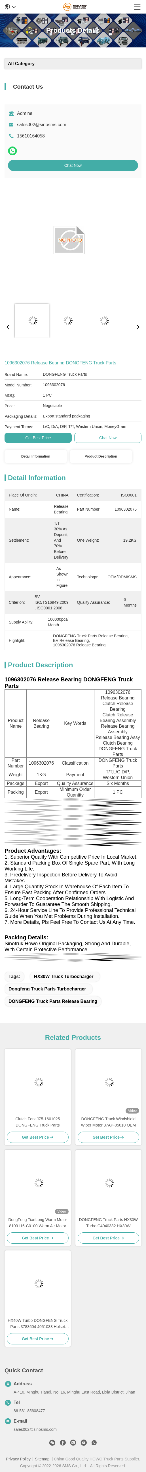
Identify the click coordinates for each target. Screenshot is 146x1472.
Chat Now (73, 165)
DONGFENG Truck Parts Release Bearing (53, 1001)
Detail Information (35, 456)
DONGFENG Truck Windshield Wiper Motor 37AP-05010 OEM (108, 1122)
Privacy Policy (18, 1459)
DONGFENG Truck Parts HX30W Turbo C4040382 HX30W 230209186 (108, 1223)
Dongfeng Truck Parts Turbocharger (47, 989)
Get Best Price (38, 438)
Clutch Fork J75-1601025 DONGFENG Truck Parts (37, 1122)
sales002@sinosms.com (41, 124)
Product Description (100, 456)
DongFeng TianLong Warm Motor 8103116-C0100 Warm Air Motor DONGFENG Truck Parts (37, 1223)
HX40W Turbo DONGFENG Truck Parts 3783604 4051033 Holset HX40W (37, 1324)
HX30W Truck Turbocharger (64, 976)
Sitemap (42, 1459)
